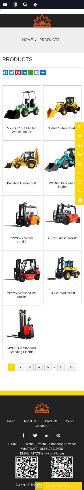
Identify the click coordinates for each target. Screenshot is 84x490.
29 (71, 367)
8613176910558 (51, 448)
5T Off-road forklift (62, 293)
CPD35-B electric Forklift (22, 240)
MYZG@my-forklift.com (47, 453)
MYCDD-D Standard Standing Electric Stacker (21, 350)
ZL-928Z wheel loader (62, 128)
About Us (30, 421)
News (70, 421)
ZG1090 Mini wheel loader (62, 185)
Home (27, 40)
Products (49, 40)
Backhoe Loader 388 (21, 183)
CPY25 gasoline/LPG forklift (21, 295)
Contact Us (42, 426)
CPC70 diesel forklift (62, 238)
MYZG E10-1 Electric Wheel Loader (21, 130)
